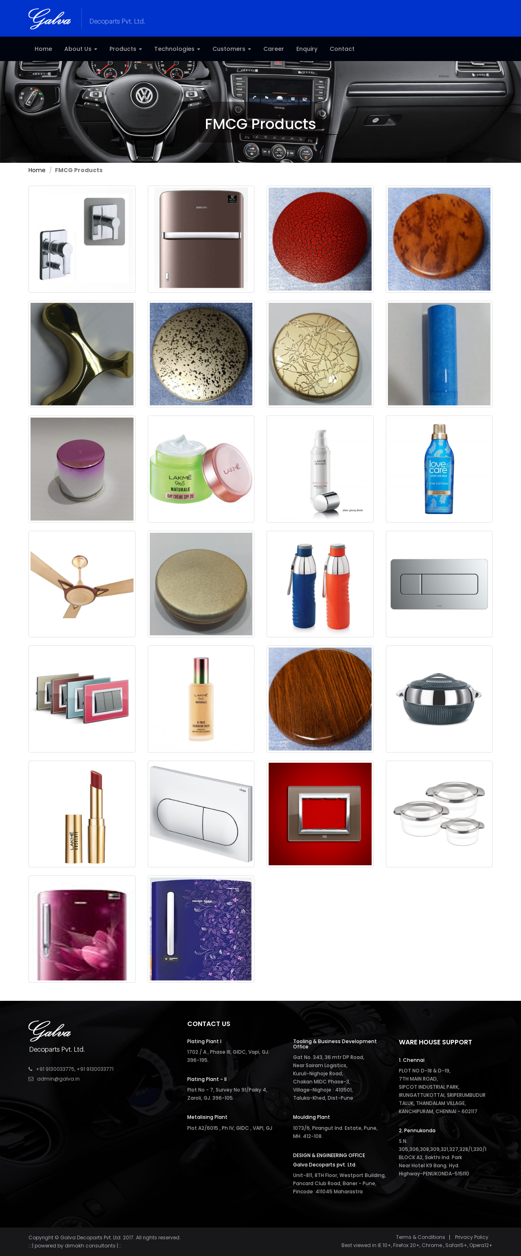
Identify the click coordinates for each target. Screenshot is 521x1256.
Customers (231, 49)
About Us (80, 49)
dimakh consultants (90, 1245)
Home (43, 49)
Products (125, 49)
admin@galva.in (58, 1078)
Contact (342, 49)
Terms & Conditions (420, 1237)
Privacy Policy (471, 1237)
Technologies (177, 49)
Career (273, 49)
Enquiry (306, 49)
